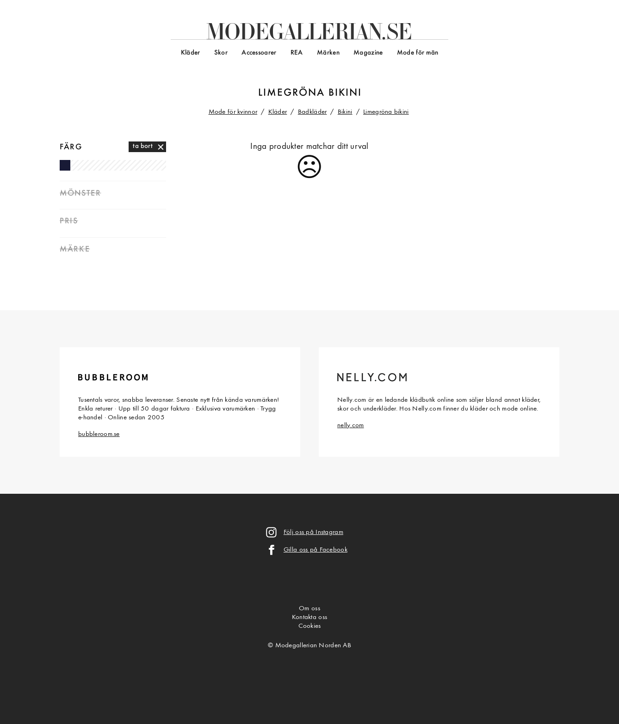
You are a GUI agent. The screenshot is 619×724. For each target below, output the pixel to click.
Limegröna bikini (386, 112)
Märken (328, 52)
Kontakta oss (309, 617)
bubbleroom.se (99, 434)
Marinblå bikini (65, 165)
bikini (345, 93)
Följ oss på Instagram (313, 532)
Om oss (309, 608)
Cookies (309, 626)
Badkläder (312, 112)
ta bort (143, 146)
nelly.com (350, 425)
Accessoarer (258, 52)
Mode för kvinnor (233, 112)
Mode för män (417, 52)
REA (297, 52)
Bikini (345, 112)
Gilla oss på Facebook (315, 549)
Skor (221, 52)
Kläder (190, 52)
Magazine (368, 52)
